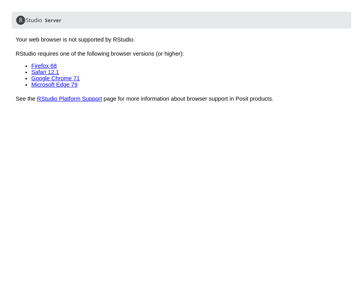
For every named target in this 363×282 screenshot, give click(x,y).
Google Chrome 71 (55, 78)
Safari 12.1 (45, 72)
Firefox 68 (44, 66)
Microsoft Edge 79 (54, 84)
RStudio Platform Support (69, 99)
